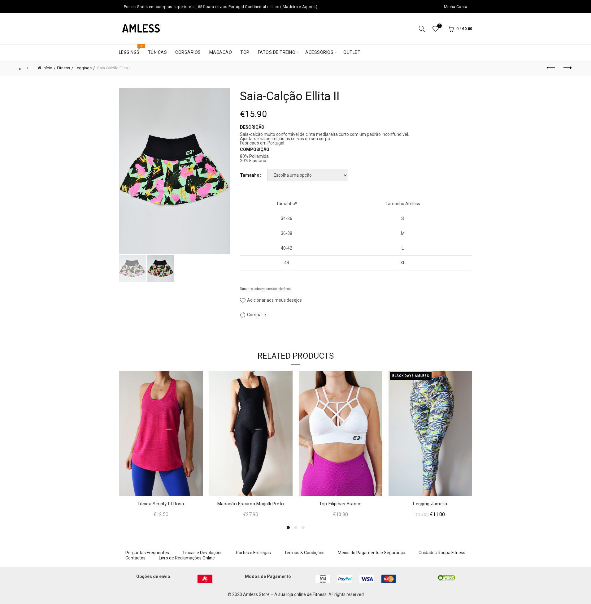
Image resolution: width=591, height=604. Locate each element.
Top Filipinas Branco (340, 504)
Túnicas (157, 52)
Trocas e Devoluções (202, 552)
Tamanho (249, 175)
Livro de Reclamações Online (187, 557)
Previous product (551, 67)
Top (245, 52)
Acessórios (319, 52)
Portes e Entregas (253, 552)
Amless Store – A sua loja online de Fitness (285, 594)
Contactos (135, 557)
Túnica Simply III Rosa (160, 504)
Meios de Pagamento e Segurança (371, 552)
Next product (567, 67)
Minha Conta (455, 6)
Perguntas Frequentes (147, 552)
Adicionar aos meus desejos (274, 300)
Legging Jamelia (430, 504)
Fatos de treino (277, 52)
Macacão (220, 52)
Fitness (63, 68)
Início (47, 68)
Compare (256, 314)
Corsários (188, 52)
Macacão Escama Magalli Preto (250, 504)
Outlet (351, 52)
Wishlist (438, 26)
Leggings (131, 50)
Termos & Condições (304, 552)
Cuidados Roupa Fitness (442, 552)
